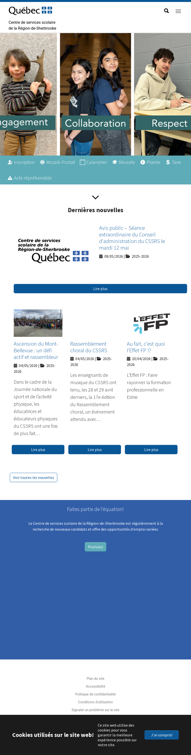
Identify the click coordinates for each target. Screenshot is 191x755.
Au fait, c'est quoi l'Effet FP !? (146, 347)
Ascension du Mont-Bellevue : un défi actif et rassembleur (36, 350)
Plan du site (96, 679)
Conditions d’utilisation (95, 702)
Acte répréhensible (33, 178)
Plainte (153, 162)
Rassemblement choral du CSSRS (88, 347)
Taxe (176, 162)
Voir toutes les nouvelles (33, 477)
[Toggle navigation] (178, 11)
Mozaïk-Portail (60, 162)
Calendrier (96, 162)
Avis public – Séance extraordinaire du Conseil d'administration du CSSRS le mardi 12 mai (132, 237)
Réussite (127, 162)
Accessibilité (95, 686)
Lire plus (100, 288)
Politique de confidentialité (95, 694)
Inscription (24, 162)
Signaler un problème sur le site (95, 710)
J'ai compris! (161, 734)
